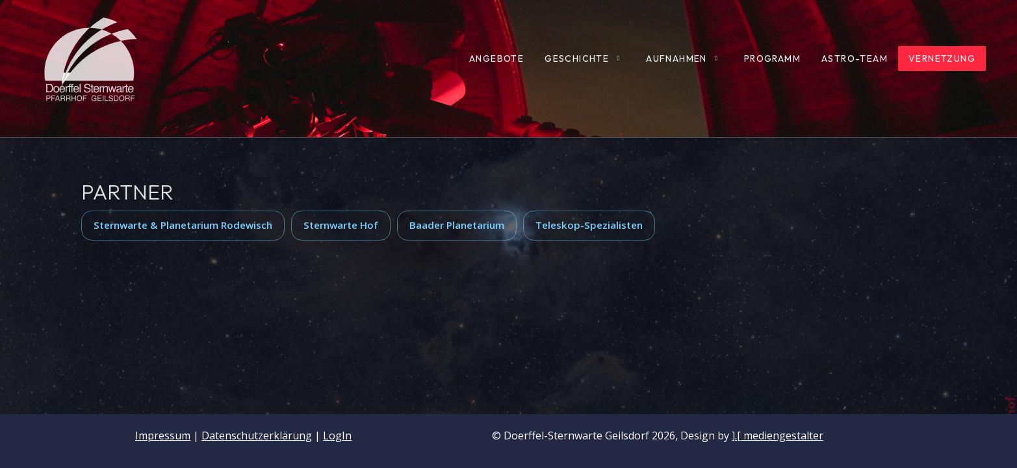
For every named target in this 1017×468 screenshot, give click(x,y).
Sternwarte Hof (340, 224)
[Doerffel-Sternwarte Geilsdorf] (91, 58)
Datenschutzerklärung (256, 435)
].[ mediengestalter (777, 435)
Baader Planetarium (456, 224)
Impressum (162, 435)
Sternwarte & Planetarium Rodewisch (183, 224)
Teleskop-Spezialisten (589, 224)
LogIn (337, 435)
